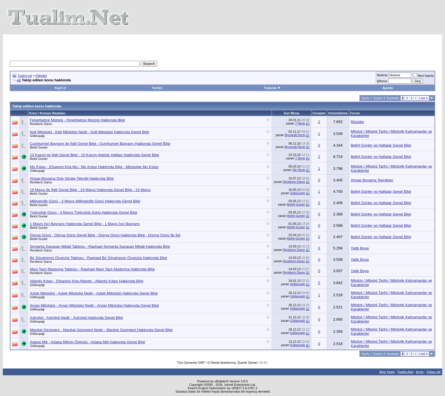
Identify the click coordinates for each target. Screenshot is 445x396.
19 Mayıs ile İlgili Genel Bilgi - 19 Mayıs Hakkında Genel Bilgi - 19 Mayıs (90, 190)
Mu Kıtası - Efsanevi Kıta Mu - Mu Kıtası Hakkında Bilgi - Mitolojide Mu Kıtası (94, 167)
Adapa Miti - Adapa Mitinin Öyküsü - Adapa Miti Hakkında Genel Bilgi (87, 342)
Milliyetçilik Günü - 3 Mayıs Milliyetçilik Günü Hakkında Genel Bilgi (85, 201)
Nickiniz (382, 75)
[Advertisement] (118, 47)
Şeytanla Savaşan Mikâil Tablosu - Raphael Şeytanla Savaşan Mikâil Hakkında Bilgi (100, 246)
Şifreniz (382, 81)
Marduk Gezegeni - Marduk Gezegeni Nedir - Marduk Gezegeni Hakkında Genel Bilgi (101, 330)
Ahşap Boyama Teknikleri (372, 180)
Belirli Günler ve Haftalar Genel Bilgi (381, 145)
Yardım (157, 88)
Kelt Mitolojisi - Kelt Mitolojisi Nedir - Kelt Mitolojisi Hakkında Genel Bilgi (89, 132)
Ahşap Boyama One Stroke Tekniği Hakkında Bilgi (72, 178)
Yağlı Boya (360, 248)
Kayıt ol (60, 88)
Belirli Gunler (39, 147)
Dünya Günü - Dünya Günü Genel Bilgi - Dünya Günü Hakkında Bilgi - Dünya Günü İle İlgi (105, 235)
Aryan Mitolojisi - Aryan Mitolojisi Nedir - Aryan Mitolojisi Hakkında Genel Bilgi (94, 305)
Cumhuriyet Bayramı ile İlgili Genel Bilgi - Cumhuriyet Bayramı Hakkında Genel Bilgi (100, 143)
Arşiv (420, 372)
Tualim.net (25, 75)
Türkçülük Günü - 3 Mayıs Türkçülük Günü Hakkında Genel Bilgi (83, 212)
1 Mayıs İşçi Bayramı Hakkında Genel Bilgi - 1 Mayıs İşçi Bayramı (85, 224)
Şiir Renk (298, 169)
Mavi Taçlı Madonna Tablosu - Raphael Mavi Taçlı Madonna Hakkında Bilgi (92, 269)
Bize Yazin (387, 372)
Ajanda (387, 88)
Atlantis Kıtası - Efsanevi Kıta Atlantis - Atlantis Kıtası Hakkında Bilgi (86, 281)
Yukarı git (433, 372)
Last (423, 98)
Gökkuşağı (37, 135)
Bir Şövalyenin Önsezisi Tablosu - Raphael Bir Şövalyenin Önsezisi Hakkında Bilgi (98, 258)
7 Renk (300, 123)
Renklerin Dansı (41, 124)
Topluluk (272, 88)
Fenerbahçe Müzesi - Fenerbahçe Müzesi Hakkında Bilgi (77, 120)
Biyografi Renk (295, 135)
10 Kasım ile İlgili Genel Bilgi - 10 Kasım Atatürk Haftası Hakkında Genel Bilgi (94, 155)
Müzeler (357, 122)
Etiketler (41, 75)
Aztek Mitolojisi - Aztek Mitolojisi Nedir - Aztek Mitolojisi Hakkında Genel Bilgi (94, 293)
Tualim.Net (405, 372)
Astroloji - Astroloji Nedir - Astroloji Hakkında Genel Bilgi (76, 317)
